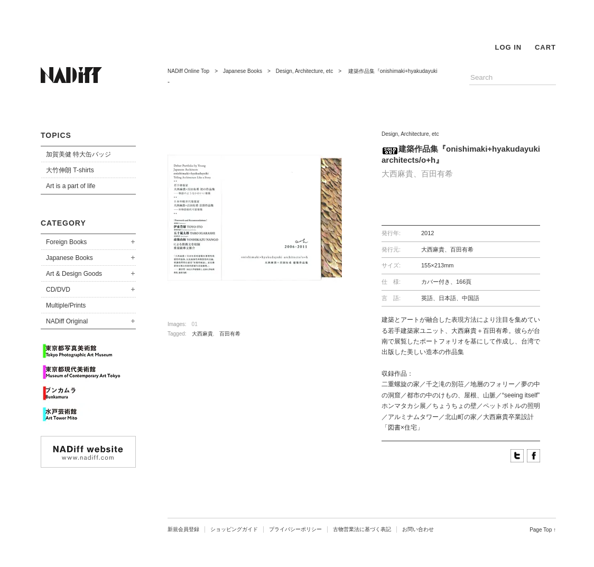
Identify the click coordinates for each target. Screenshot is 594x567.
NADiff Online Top (188, 71)
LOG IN (508, 47)
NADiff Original (67, 321)
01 (195, 324)
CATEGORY (63, 223)
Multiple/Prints (66, 305)
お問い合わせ (418, 529)
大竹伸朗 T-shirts (70, 170)
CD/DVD (58, 289)
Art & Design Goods (74, 273)
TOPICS (56, 135)
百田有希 (229, 334)
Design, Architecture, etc (304, 71)
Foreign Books (66, 242)
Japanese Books (69, 258)
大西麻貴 (202, 334)
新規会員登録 (183, 529)
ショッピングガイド (234, 529)
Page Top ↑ (543, 530)
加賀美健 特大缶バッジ (78, 154)
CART (545, 47)
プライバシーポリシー (295, 529)
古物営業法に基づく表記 (362, 529)
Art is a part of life (70, 186)
